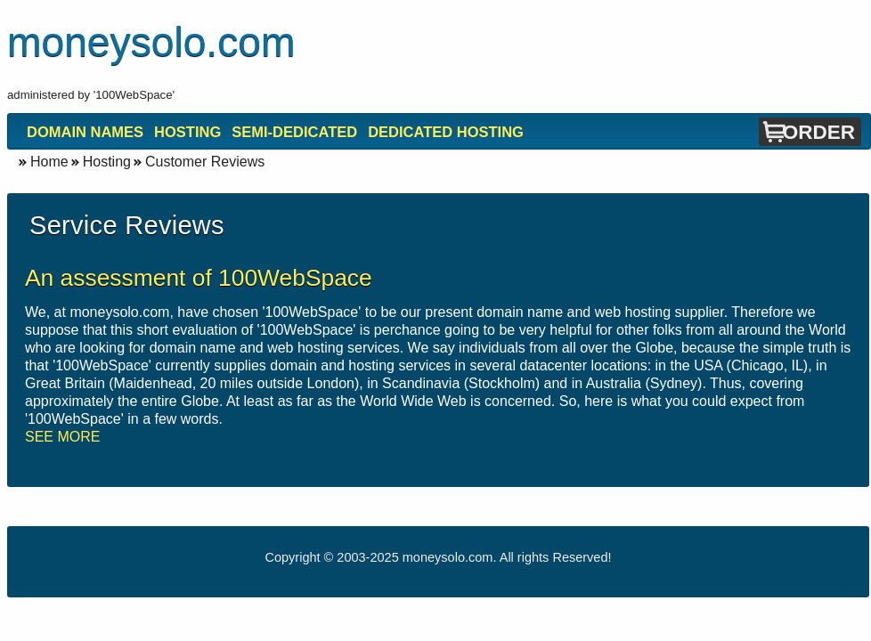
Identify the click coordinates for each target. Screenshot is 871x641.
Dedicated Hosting (446, 132)
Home (49, 161)
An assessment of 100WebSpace (198, 277)
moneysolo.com (448, 557)
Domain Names (85, 132)
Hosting (187, 132)
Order (819, 132)
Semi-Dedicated (294, 132)
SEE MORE (62, 436)
